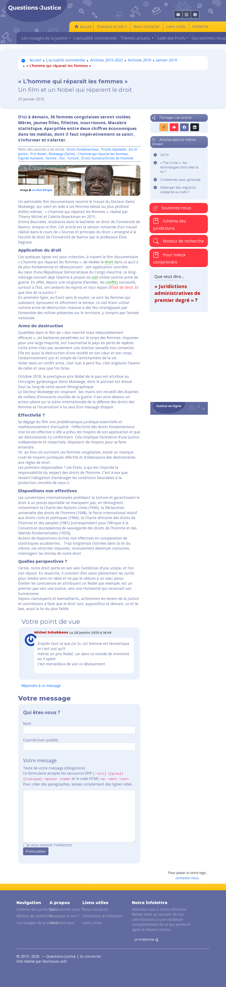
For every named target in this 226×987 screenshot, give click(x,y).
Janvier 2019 (166, 60)
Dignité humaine (30, 158)
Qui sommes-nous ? (66, 909)
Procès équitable (113, 149)
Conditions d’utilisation (102, 915)
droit (109, 261)
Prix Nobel (38, 154)
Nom (27, 723)
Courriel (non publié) (40, 739)
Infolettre (200, 26)
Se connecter (90, 956)
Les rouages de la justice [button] (44, 38)
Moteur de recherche (178, 241)
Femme (51, 158)
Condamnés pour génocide (180, 180)
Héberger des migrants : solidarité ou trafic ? (178, 189)
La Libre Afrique (42, 190)
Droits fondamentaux (83, 149)
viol (95, 277)
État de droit (122, 287)
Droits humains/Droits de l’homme (107, 158)
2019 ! (164, 155)
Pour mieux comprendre (169, 258)
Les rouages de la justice (37, 922)
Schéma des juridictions (169, 224)
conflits (112, 282)
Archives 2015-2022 (106, 60)
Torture (73, 158)
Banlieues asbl (55, 961)
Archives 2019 (139, 60)
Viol (62, 158)
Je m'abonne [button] (146, 939)
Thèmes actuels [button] (135, 38)
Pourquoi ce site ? (112, 26)
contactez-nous (187, 878)
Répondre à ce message (41, 685)
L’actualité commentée (95, 38)
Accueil (83, 26)
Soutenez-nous (172, 208)
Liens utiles (176, 26)
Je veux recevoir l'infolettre (49, 844)
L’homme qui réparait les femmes (103, 154)
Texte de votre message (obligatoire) (54, 768)
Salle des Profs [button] (171, 38)
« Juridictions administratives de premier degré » (177, 293)
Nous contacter (147, 26)
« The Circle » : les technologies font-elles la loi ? (179, 167)
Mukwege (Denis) (62, 154)
